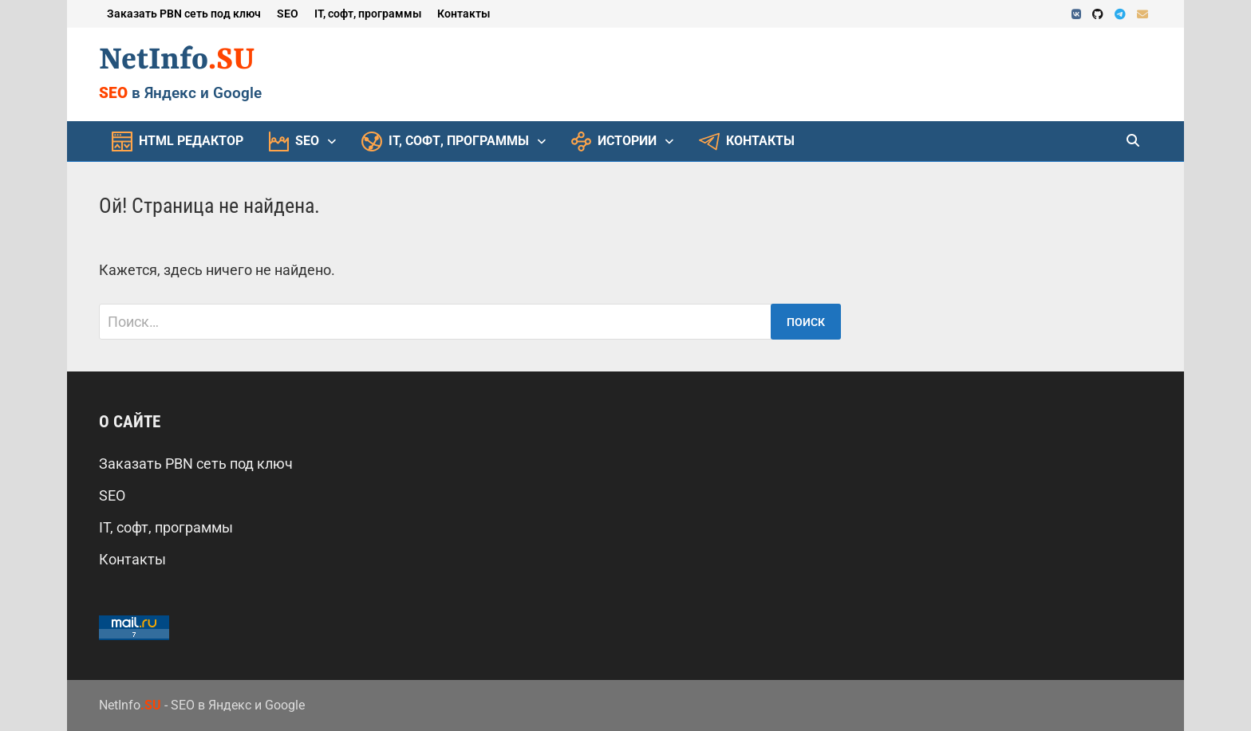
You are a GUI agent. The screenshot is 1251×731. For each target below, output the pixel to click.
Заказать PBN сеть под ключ (184, 13)
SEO (287, 13)
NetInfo (177, 60)
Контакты (463, 13)
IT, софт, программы (367, 13)
